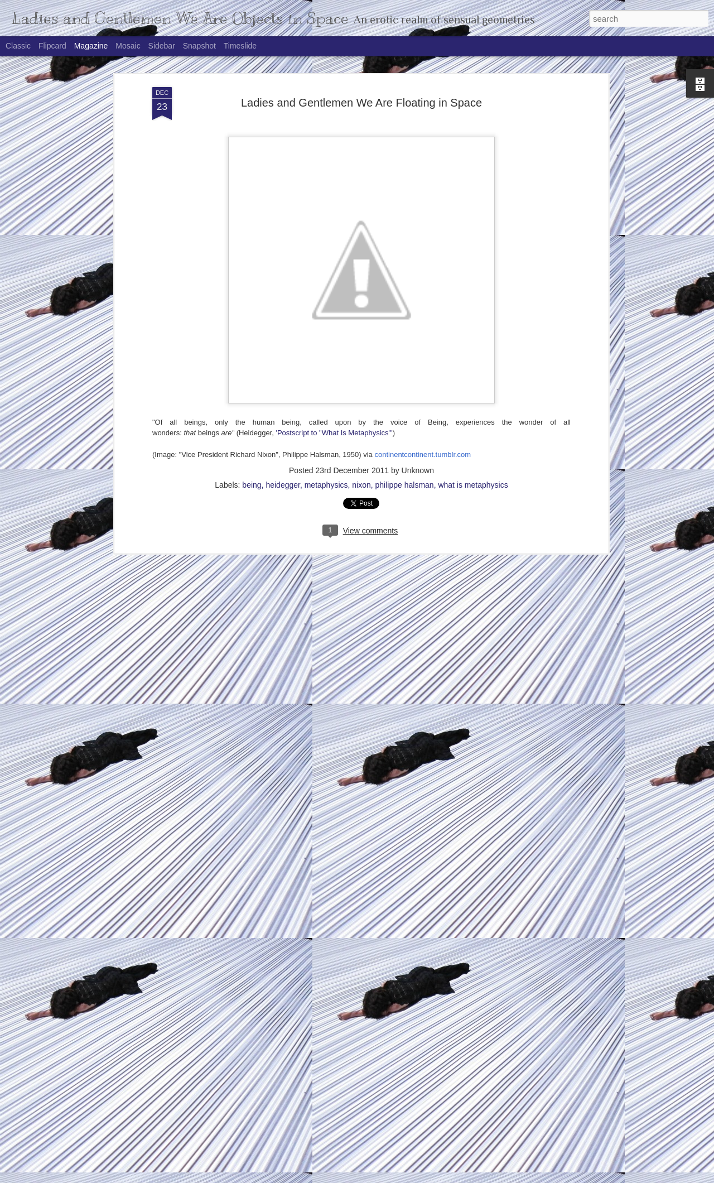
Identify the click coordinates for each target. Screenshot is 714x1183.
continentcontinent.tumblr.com (422, 320)
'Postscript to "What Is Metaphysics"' (333, 299)
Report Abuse (424, 1177)
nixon (361, 351)
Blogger (392, 1177)
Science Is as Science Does (300, 1044)
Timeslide (240, 45)
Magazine (91, 45)
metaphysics (326, 351)
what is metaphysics (473, 351)
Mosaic (127, 45)
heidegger (283, 351)
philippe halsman (404, 351)
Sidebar (161, 45)
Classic (18, 45)
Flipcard (52, 45)
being (251, 351)
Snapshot (199, 45)
